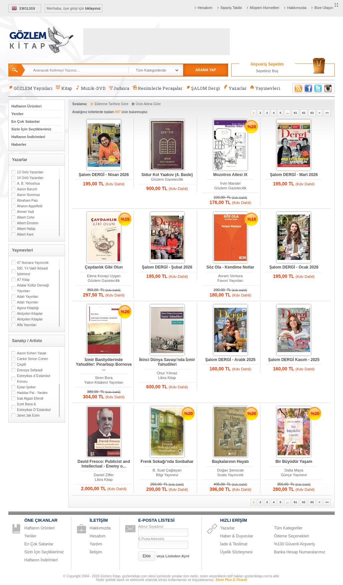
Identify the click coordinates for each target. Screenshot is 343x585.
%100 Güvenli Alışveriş (294, 544)
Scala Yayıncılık (230, 475)
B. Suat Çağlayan (167, 470)
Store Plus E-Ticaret (231, 580)
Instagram (328, 88)
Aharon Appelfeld (29, 206)
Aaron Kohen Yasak (31, 353)
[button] (146, 556)
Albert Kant (25, 234)
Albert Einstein (27, 223)
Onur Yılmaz (167, 373)
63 (312, 112)
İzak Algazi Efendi (30, 398)
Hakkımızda (296, 8)
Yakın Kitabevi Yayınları (103, 382)
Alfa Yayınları (27, 325)
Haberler (18, 144)
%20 (251, 126)
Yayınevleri (265, 88)
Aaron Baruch (27, 189)
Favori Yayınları (230, 281)
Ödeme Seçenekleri (291, 536)
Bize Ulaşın (323, 8)
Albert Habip (26, 229)
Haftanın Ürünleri (26, 106)
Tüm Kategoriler (288, 528)
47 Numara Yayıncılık (33, 263)
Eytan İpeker (26, 387)
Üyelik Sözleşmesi (236, 552)
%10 (251, 219)
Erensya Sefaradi (30, 370)
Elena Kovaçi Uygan (104, 276)
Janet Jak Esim (28, 415)
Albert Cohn (26, 217)
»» (327, 112)
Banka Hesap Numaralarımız (299, 552)
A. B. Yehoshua (28, 183)
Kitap (64, 88)
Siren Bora (104, 378)
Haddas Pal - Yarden (32, 393)
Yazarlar (234, 88)
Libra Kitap (167, 378)
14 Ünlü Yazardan (30, 178)
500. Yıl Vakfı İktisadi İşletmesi (32, 271)
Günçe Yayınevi (294, 475)
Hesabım (205, 8)
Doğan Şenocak (230, 470)
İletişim (96, 552)
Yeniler (17, 114)
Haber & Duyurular (236, 536)
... (287, 112)
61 (295, 112)
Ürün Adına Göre (148, 104)
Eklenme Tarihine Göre (112, 104)
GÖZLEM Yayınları (30, 88)
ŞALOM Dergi (203, 88)
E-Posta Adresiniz (151, 539)
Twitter (318, 88)
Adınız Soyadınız (151, 526)
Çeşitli (21, 364)
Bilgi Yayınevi (167, 475)
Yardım (96, 544)
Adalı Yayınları (27, 296)
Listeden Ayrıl (177, 556)
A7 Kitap (23, 280)
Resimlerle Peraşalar (157, 88)
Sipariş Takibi (231, 8)
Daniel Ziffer (104, 475)
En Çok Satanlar (25, 121)
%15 (125, 219)
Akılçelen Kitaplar (30, 313)
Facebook (308, 88)
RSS (297, 88)
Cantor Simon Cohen (32, 359)
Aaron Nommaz (28, 195)
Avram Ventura (230, 276)
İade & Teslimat (233, 544)
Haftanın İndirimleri (28, 137)
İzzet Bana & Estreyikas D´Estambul (34, 407)
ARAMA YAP (205, 70)
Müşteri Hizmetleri (264, 8)
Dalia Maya (293, 470)
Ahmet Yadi (25, 212)
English (24, 8)
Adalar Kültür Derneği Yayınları (33, 288)
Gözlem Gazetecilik (167, 179)
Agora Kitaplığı (28, 308)
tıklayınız (93, 8)
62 (303, 112)
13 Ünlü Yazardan (30, 172)
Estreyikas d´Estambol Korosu (33, 378)
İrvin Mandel (230, 183)
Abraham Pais (27, 200)
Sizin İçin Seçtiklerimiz (31, 129)
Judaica (119, 88)
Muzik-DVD (91, 88)
